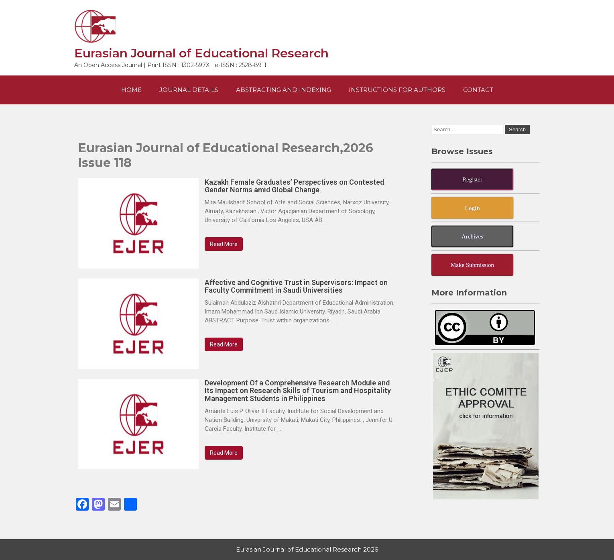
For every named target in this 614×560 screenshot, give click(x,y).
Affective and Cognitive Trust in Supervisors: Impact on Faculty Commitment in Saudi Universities (296, 286)
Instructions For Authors (397, 90)
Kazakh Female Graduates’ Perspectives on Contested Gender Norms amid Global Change (294, 186)
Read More (224, 244)
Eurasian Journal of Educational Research (201, 53)
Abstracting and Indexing (283, 90)
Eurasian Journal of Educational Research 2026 (307, 549)
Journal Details (188, 90)
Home (131, 90)
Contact (478, 90)
